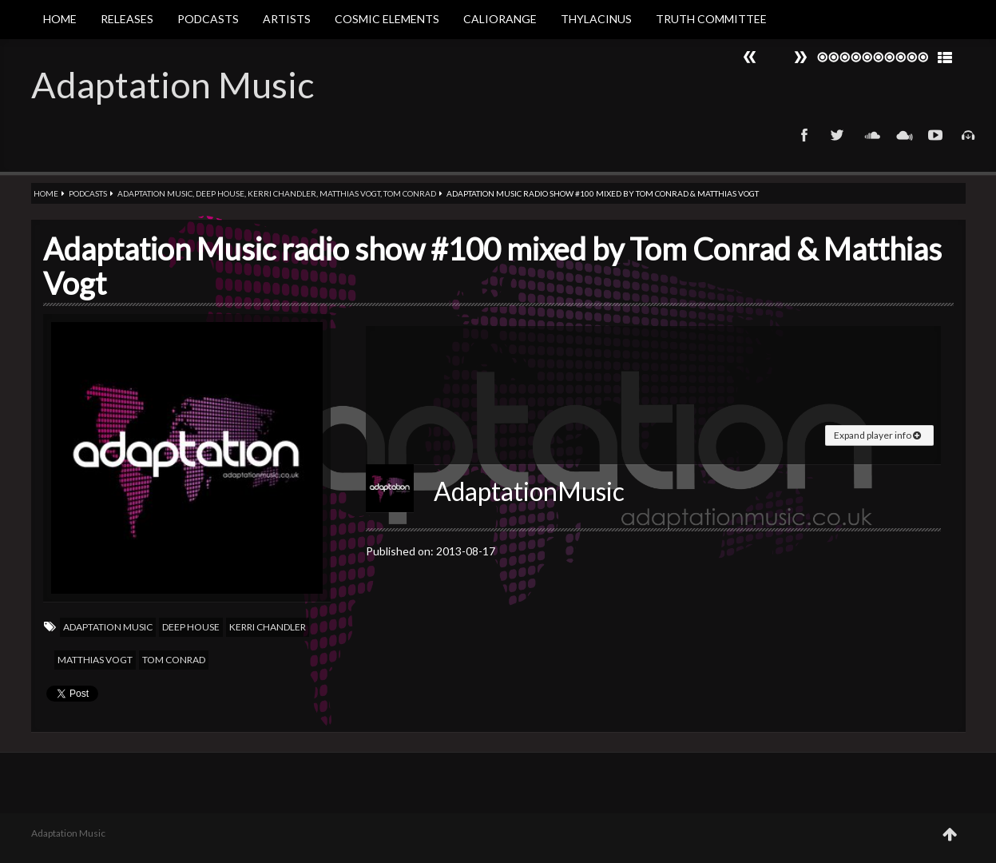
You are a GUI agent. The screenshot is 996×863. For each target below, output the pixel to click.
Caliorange (500, 19)
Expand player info (877, 435)
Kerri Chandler (282, 193)
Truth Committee (711, 19)
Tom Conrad (409, 193)
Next (750, 57)
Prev (800, 57)
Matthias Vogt (349, 193)
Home (60, 19)
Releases (127, 19)
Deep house (220, 193)
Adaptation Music (172, 84)
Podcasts (208, 19)
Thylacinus (596, 19)
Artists (287, 19)
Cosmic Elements (387, 19)
